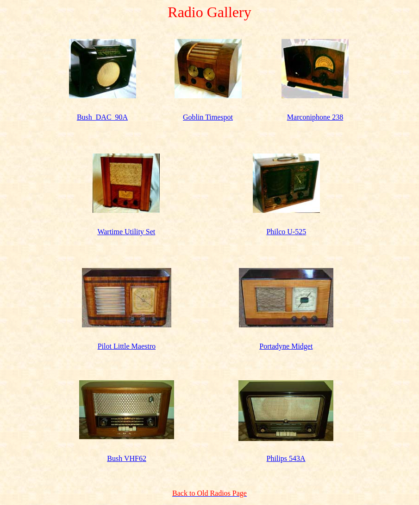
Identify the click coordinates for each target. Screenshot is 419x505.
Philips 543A (286, 458)
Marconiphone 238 (315, 117)
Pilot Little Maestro (127, 346)
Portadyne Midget (286, 346)
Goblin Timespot (208, 117)
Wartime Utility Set (126, 232)
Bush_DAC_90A (102, 117)
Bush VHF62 (126, 458)
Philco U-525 (286, 232)
